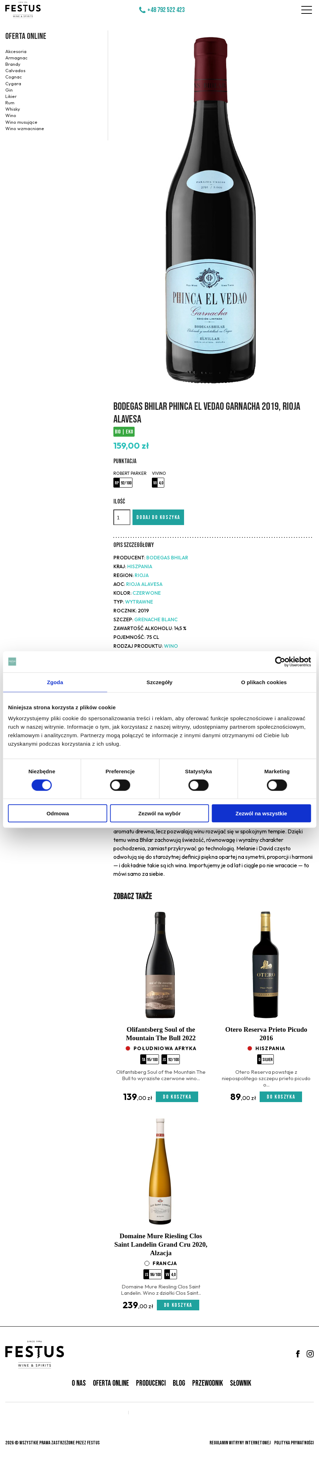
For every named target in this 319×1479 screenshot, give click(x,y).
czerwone (146, 593)
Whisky (12, 109)
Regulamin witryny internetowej (240, 1443)
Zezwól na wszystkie (261, 813)
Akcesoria (15, 51)
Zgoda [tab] (55, 682)
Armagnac (16, 57)
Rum (9, 102)
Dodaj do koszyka (158, 517)
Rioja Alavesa (144, 584)
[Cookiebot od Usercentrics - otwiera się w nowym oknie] (280, 661)
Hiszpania (139, 566)
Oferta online (25, 36)
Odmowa (58, 813)
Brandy (12, 64)
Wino (10, 115)
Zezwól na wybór (159, 813)
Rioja (142, 575)
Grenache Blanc (156, 619)
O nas (79, 1383)
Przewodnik (207, 1383)
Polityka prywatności (294, 1443)
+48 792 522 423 (166, 10)
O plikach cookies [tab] (264, 682)
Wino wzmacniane (24, 128)
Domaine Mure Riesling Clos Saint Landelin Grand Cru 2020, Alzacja (160, 1244)
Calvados (15, 70)
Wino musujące (21, 122)
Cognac (13, 77)
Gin (9, 90)
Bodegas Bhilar (167, 557)
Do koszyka (177, 1097)
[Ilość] (121, 517)
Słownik (240, 1383)
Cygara (13, 83)
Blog (179, 1383)
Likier (11, 96)
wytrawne (139, 602)
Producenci (151, 1383)
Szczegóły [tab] (159, 682)
